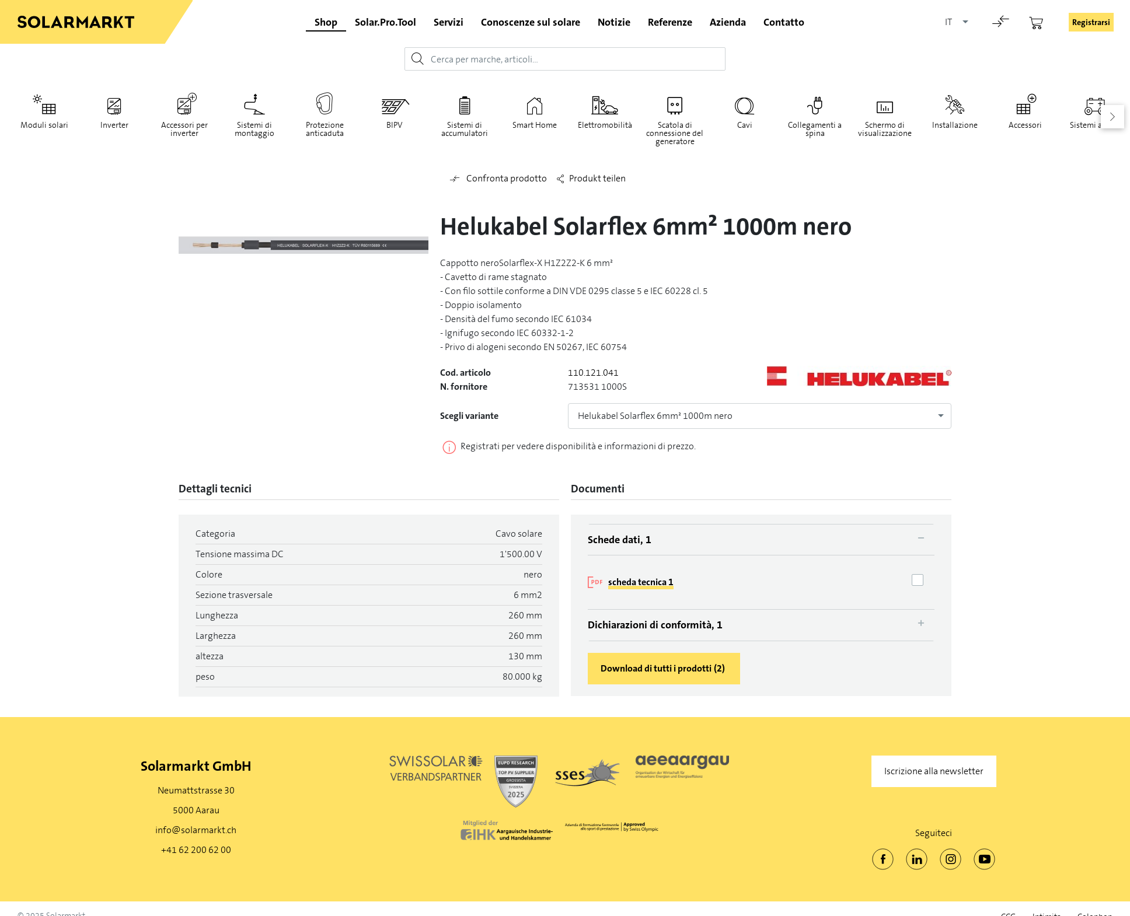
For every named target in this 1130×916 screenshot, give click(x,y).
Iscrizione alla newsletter (933, 771)
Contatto (783, 22)
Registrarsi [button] (1091, 22)
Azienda (728, 22)
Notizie (614, 22)
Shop (326, 22)
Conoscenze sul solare (530, 22)
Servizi (448, 22)
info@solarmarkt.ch (195, 830)
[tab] (761, 539)
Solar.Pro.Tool (385, 22)
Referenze (670, 22)
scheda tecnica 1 (641, 582)
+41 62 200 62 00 (196, 850)
